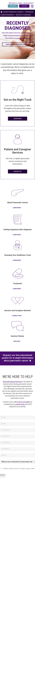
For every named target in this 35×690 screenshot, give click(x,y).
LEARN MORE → (17, 208)
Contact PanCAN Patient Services (17, 44)
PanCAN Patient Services (12, 381)
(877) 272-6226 (24, 402)
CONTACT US (13, 3)
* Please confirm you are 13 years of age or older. (17, 468)
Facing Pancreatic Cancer (13, 12)
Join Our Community (28, 3)
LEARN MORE (17, 118)
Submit (2, 475)
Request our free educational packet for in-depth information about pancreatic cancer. (17, 358)
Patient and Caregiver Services (17, 150)
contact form (20, 404)
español (20, 3)
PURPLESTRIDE (24, 5)
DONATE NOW (13, 5)
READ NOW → (17, 341)
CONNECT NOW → (17, 316)
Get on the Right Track (17, 99)
